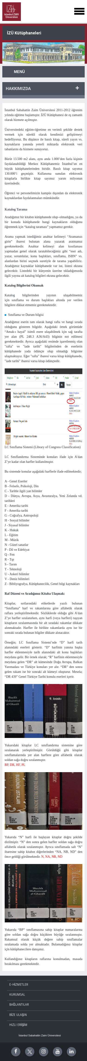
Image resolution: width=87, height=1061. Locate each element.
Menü (19, 72)
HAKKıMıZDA (18, 88)
